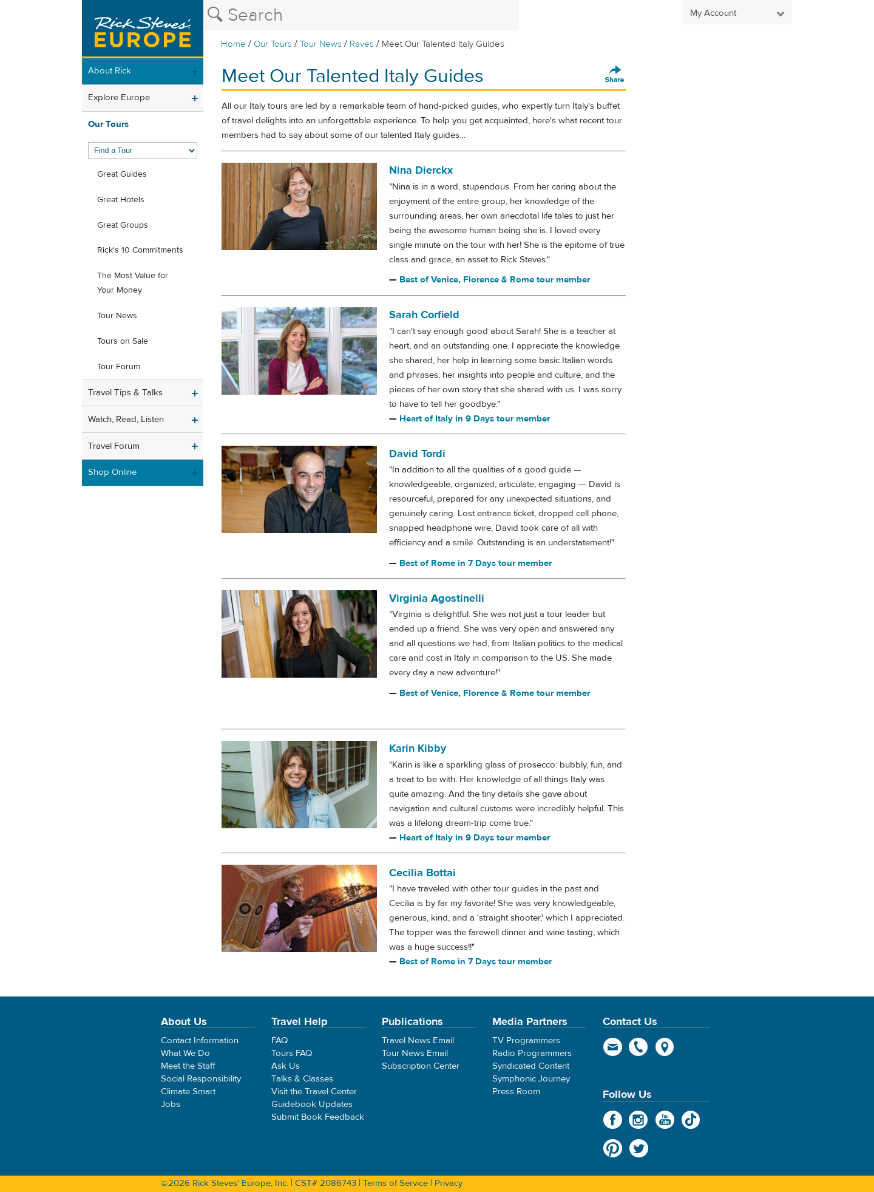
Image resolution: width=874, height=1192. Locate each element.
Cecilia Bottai (422, 873)
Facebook (613, 1119)
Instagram (639, 1119)
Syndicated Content (530, 1066)
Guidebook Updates (312, 1104)
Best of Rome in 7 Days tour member (475, 563)
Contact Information (200, 1040)
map (665, 1047)
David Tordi (417, 454)
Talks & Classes (302, 1079)
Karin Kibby (417, 748)
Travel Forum (114, 446)
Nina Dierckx (421, 170)
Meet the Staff (188, 1066)
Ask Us (285, 1066)
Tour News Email (415, 1053)
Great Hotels (120, 199)
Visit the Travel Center (314, 1091)
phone (639, 1047)
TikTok (691, 1119)
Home (233, 44)
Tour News (321, 44)
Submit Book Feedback (317, 1117)
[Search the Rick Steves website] (361, 15)
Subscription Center (420, 1066)
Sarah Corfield (424, 315)
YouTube (665, 1119)
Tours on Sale (122, 341)
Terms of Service (395, 1183)
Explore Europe (119, 97)
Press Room (516, 1091)
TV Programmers (526, 1040)
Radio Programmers (532, 1053)
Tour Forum (118, 366)
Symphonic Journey (531, 1079)
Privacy (448, 1183)
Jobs (170, 1104)
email (613, 1047)
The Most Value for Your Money (132, 283)
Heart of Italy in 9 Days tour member (474, 418)
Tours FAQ (291, 1053)
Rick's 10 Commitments (140, 250)
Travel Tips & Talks (125, 392)
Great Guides (122, 174)
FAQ (279, 1040)
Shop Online (112, 472)
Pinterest (613, 1148)
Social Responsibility (201, 1079)
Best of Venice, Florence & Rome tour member (494, 279)
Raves (362, 44)
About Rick (109, 71)
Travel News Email (418, 1040)
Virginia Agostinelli (436, 598)
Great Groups (122, 225)
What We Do (185, 1053)
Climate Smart (188, 1091)
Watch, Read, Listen (126, 419)
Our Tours (273, 44)
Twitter (639, 1148)
